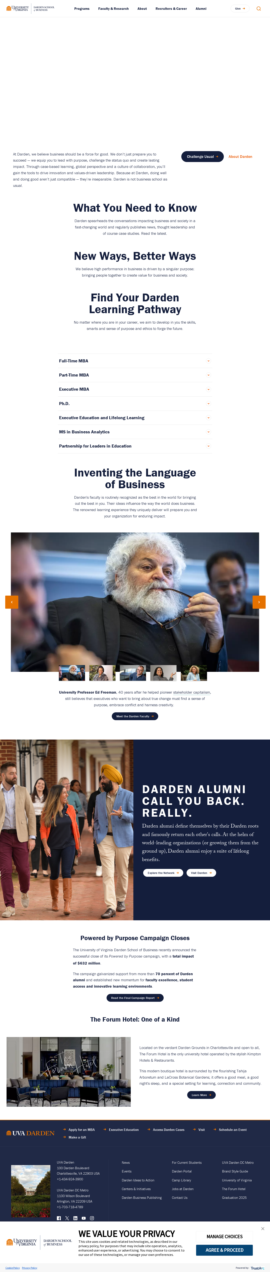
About (142, 8)
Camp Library (181, 1180)
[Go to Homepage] (30, 8)
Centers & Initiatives (136, 1189)
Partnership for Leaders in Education (95, 446)
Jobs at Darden (183, 1189)
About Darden (240, 156)
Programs (82, 8)
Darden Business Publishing (142, 1197)
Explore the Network (161, 873)
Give (238, 8)
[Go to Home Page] (30, 1134)
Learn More (199, 1095)
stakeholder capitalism (191, 692)
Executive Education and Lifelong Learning (101, 418)
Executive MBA (74, 389)
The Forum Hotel (233, 1189)
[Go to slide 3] (133, 673)
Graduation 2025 (234, 1197)
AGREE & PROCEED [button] (224, 1250)
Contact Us (179, 1197)
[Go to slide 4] (163, 673)
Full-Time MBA (73, 361)
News (126, 1162)
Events (126, 1171)
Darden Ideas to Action (138, 1180)
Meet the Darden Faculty (132, 716)
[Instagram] (92, 1219)
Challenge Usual (200, 156)
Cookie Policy (12, 1267)
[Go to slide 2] (102, 673)
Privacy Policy (29, 1267)
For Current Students (187, 1162)
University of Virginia (237, 1180)
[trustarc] (257, 1267)
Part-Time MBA (74, 375)
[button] (262, 1229)
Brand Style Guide (235, 1171)
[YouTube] (84, 1219)
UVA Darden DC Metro (238, 1162)
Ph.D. (64, 403)
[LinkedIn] (75, 1219)
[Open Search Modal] (258, 8)
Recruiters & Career (171, 8)
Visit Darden (199, 873)
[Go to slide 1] (72, 673)
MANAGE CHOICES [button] (225, 1236)
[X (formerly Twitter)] (67, 1219)
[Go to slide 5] (194, 673)
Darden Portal (182, 1171)
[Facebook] (59, 1219)
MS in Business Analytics (84, 432)
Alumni (201, 8)
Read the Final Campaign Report (133, 998)
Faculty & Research (113, 8)
